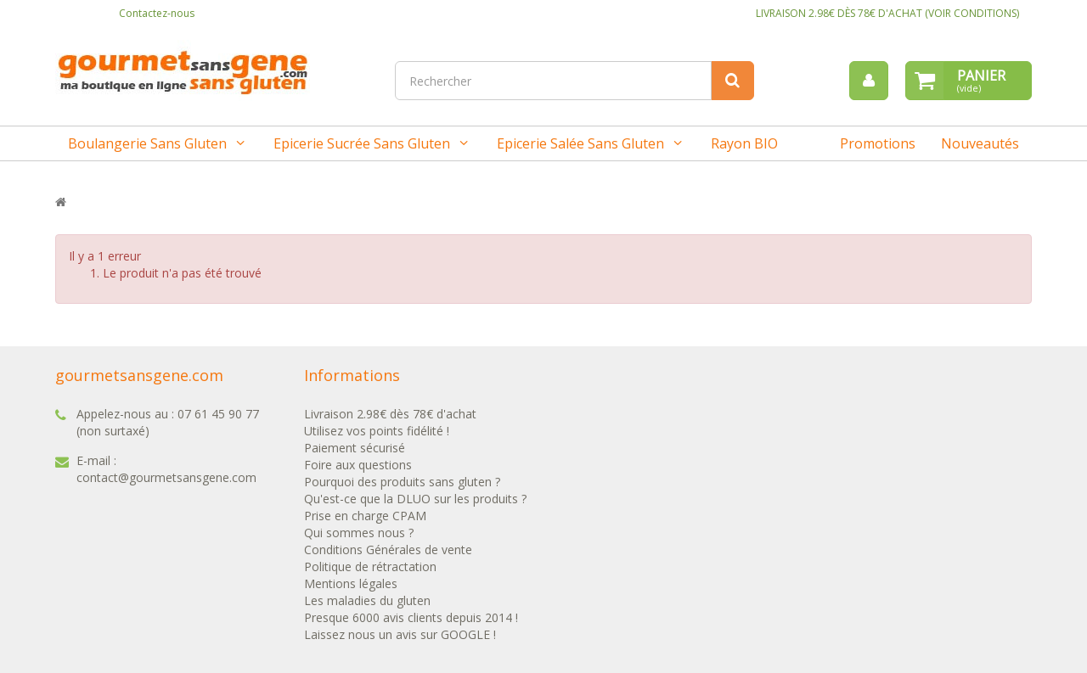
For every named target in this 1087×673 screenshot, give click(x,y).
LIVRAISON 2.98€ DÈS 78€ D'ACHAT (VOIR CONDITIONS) (887, 13)
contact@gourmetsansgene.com (166, 477)
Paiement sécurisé (354, 448)
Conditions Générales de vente (388, 549)
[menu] (868, 80)
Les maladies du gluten (367, 600)
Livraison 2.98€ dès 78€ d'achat (390, 414)
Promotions (877, 143)
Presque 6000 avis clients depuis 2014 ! (411, 617)
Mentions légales (350, 583)
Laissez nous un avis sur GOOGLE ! (400, 634)
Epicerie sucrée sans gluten (361, 143)
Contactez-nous (156, 13)
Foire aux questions (358, 465)
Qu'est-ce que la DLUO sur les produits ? (415, 499)
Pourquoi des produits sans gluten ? (402, 482)
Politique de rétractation (370, 566)
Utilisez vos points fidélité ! (376, 431)
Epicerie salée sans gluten (580, 143)
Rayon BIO (744, 143)
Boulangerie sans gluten (147, 143)
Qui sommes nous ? (359, 532)
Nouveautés (980, 143)
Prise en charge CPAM (365, 516)
